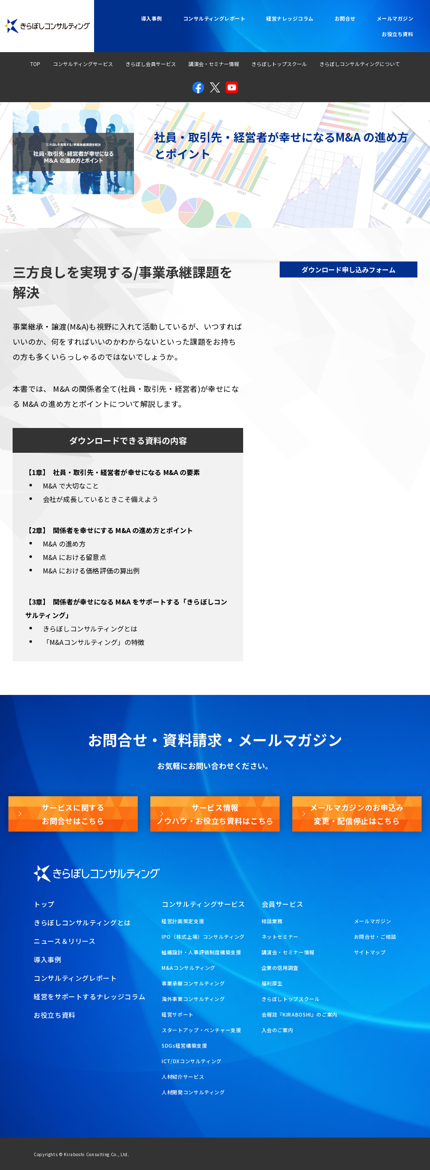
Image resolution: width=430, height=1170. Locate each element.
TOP (35, 63)
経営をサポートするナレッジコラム (89, 996)
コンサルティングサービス (83, 63)
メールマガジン (395, 18)
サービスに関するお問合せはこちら (73, 814)
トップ (44, 904)
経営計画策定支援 (183, 920)
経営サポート (178, 1014)
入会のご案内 (278, 1029)
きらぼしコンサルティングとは (82, 922)
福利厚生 (272, 983)
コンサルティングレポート (214, 18)
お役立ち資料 (397, 33)
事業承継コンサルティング (193, 983)
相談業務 (272, 920)
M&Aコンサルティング (188, 967)
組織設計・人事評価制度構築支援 (201, 952)
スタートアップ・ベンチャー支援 (201, 1029)
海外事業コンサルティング (193, 998)
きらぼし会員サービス (151, 63)
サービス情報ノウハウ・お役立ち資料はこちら (215, 814)
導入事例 (151, 18)
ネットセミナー (280, 936)
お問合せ (345, 18)
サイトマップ (370, 952)
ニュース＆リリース (65, 941)
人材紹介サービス (183, 1076)
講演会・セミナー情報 (214, 63)
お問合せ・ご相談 (375, 936)
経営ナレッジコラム (289, 18)
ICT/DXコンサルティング (192, 1060)
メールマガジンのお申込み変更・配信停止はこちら (357, 814)
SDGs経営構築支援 (184, 1045)
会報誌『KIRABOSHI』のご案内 (300, 1014)
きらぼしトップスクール (279, 63)
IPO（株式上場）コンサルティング (203, 936)
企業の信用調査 (280, 967)
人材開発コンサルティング (193, 1092)
